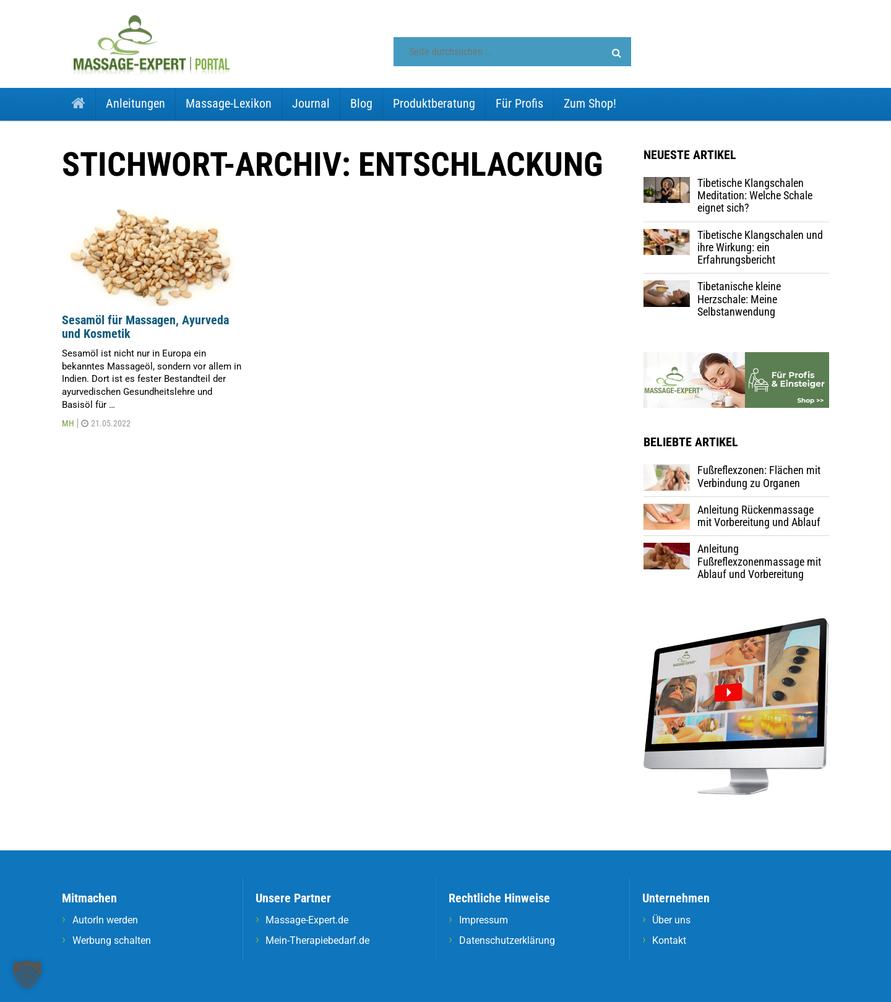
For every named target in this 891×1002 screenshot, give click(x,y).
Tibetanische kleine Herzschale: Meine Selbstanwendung (739, 299)
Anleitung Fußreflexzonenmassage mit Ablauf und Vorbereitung (759, 561)
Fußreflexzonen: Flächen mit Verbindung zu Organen (758, 476)
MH (68, 423)
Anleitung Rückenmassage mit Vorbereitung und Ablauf (758, 516)
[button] (616, 53)
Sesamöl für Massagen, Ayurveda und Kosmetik (145, 327)
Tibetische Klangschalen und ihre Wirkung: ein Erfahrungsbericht (760, 247)
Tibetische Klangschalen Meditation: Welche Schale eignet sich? (754, 195)
